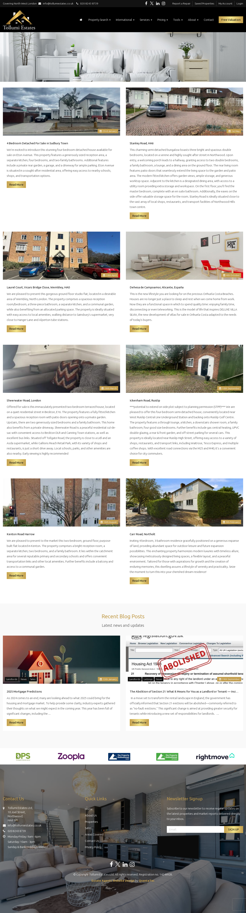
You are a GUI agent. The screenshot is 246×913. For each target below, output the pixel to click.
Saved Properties (204, 3)
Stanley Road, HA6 (142, 143)
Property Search (99, 19)
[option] (23, 758)
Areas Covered (94, 834)
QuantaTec (147, 880)
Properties (91, 821)
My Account (225, 3)
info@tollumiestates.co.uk (56, 3)
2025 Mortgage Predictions (24, 691)
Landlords (11, 679)
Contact (209, 19)
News (24, 679)
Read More (16, 184)
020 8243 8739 (86, 3)
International (125, 19)
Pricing (162, 19)
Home (89, 809)
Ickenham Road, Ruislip (145, 400)
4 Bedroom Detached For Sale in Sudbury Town (37, 143)
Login (240, 3)
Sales (32, 679)
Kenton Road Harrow (21, 534)
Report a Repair (181, 3)
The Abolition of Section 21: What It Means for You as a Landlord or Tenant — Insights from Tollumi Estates (184, 691)
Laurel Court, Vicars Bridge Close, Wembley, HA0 (38, 287)
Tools (178, 19)
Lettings (148, 679)
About (193, 19)
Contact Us (92, 840)
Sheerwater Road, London (24, 400)
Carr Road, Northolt (142, 534)
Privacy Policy (93, 847)
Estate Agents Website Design (113, 880)
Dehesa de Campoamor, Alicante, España (157, 287)
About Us (91, 815)
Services (146, 19)
